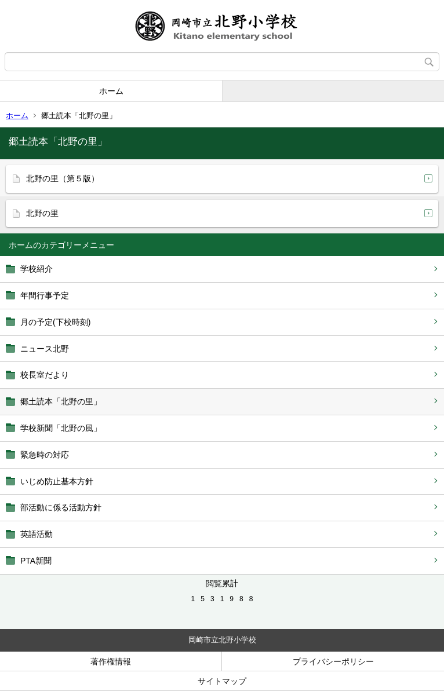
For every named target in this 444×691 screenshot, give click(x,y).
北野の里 (42, 213)
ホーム (111, 91)
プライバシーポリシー (333, 661)
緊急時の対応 (44, 454)
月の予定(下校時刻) (55, 322)
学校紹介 (36, 268)
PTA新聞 (36, 560)
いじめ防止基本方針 (56, 481)
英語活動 (36, 534)
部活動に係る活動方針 (60, 507)
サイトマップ (222, 681)
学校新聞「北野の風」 (60, 428)
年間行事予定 (44, 295)
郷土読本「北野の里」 (60, 401)
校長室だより (44, 374)
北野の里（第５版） (62, 178)
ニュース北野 (44, 348)
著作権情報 (110, 661)
